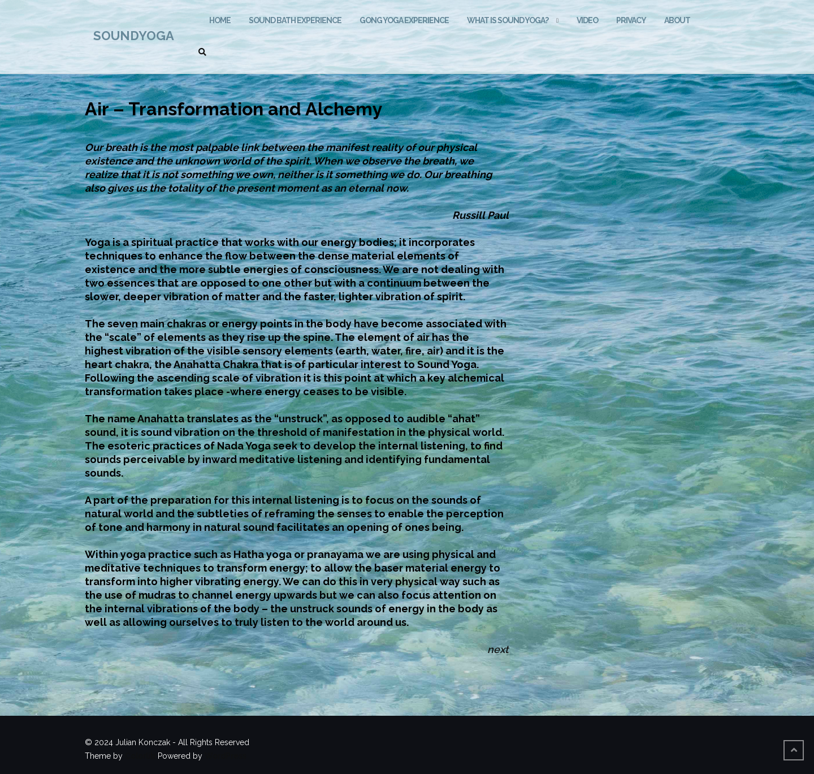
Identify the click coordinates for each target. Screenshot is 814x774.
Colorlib (140, 755)
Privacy (631, 20)
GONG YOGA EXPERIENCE (404, 20)
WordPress (225, 755)
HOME (220, 20)
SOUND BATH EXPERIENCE (295, 20)
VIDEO (587, 20)
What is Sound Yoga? (507, 20)
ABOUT (677, 20)
